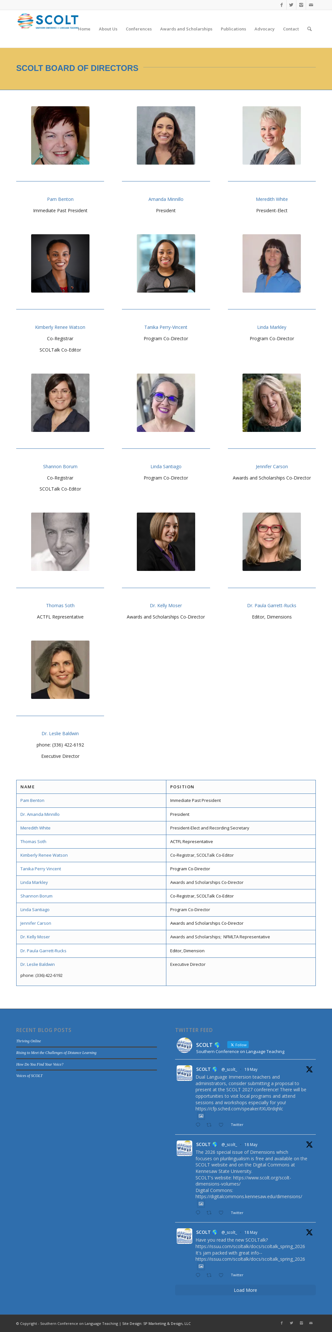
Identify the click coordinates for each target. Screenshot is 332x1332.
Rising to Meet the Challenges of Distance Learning (56, 1052)
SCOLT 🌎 (207, 1069)
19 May (250, 1069)
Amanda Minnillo (166, 199)
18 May (250, 1144)
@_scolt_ (229, 1069)
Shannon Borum (60, 466)
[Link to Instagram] (301, 5)
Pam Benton (60, 199)
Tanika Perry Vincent (40, 869)
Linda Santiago (166, 466)
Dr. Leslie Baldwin (60, 733)
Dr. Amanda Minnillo (40, 814)
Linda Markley (271, 327)
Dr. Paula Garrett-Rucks (271, 605)
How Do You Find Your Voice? (39, 1064)
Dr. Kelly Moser (166, 605)
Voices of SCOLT (29, 1075)
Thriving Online (28, 1041)
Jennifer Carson (272, 466)
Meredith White (272, 199)
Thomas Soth (60, 605)
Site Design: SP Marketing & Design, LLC (156, 1323)
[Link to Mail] (311, 5)
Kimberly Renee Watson (60, 327)
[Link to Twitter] (291, 5)
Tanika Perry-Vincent (165, 327)
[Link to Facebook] (281, 5)
